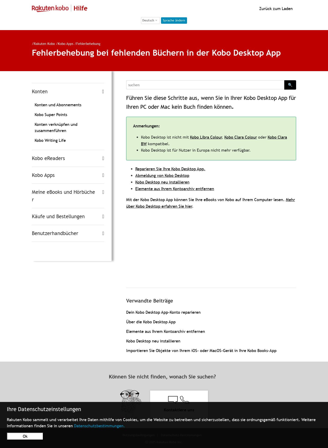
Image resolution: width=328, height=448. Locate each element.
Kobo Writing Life (50, 140)
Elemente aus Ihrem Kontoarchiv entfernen (174, 188)
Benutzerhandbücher (55, 233)
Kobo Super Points (51, 114)
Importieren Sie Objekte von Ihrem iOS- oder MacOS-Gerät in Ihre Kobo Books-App (201, 350)
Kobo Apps (65, 43)
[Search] (205, 84)
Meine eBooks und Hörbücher (63, 196)
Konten (40, 91)
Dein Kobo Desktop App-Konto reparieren (163, 312)
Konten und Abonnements (58, 104)
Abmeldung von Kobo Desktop (162, 175)
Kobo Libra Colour (206, 137)
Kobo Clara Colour (240, 137)
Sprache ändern (174, 20)
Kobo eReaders (48, 158)
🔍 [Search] (290, 84)
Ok (25, 436)
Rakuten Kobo (44, 43)
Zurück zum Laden (275, 8)
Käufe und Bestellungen (58, 216)
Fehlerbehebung (88, 43)
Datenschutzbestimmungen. (99, 425)
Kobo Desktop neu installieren (162, 182)
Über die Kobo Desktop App (151, 321)
